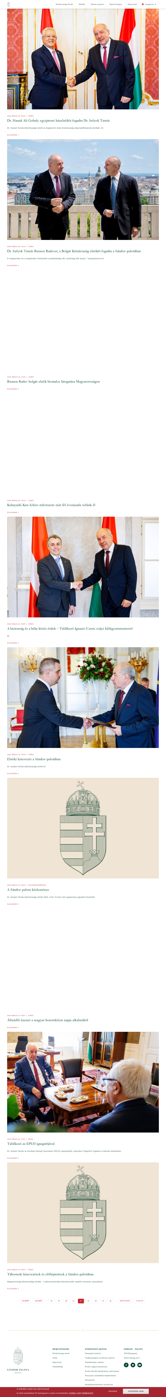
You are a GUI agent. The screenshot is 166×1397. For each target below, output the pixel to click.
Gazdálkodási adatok (94, 1362)
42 (82, 1301)
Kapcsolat (132, 4)
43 (89, 1300)
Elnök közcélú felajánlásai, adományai (102, 1371)
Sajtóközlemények (37, 885)
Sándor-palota (97, 4)
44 (97, 1300)
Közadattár (90, 1380)
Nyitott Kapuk (116, 4)
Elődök (82, 4)
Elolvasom (12, 135)
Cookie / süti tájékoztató (81, 1393)
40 (67, 1300)
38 (52, 1300)
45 (104, 1300)
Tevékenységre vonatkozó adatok (100, 1358)
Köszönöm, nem (136, 1391)
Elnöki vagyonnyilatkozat (96, 1367)
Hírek (31, 116)
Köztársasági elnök (61, 1353)
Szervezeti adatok (93, 1353)
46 (111, 1300)
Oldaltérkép (58, 1367)
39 (60, 1300)
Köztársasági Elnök (64, 4)
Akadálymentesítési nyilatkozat (99, 1384)
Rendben (113, 1391)
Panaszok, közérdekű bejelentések (100, 1375)
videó (31, 377)
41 (75, 1300)
